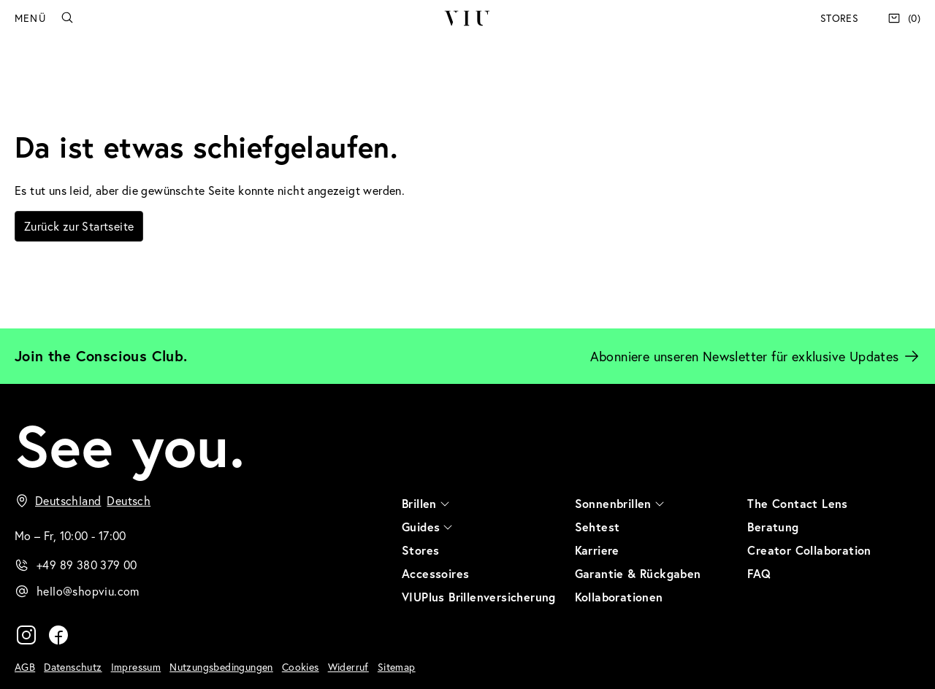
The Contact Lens (797, 503)
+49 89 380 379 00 (87, 564)
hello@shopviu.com (88, 590)
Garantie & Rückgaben (638, 573)
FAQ (759, 573)
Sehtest (597, 526)
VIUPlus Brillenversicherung (479, 596)
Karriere (597, 550)
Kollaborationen (619, 596)
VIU (467, 18)
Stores (839, 18)
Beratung (772, 526)
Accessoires (435, 573)
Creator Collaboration (809, 550)
